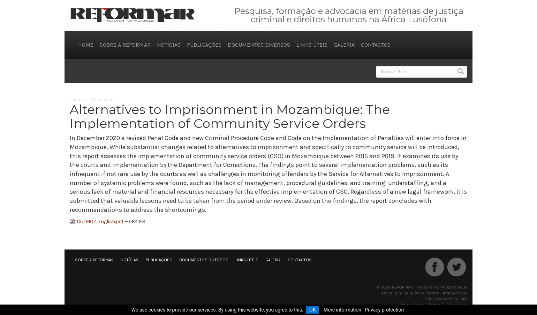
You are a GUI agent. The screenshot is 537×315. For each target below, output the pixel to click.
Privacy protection (384, 310)
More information (342, 310)
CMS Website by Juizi (446, 299)
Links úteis (311, 44)
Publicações (204, 44)
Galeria (344, 44)
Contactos (376, 44)
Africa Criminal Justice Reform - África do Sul (424, 293)
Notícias (169, 44)
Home (85, 44)
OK (312, 310)
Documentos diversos (259, 44)
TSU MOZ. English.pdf (97, 221)
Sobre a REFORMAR (125, 44)
